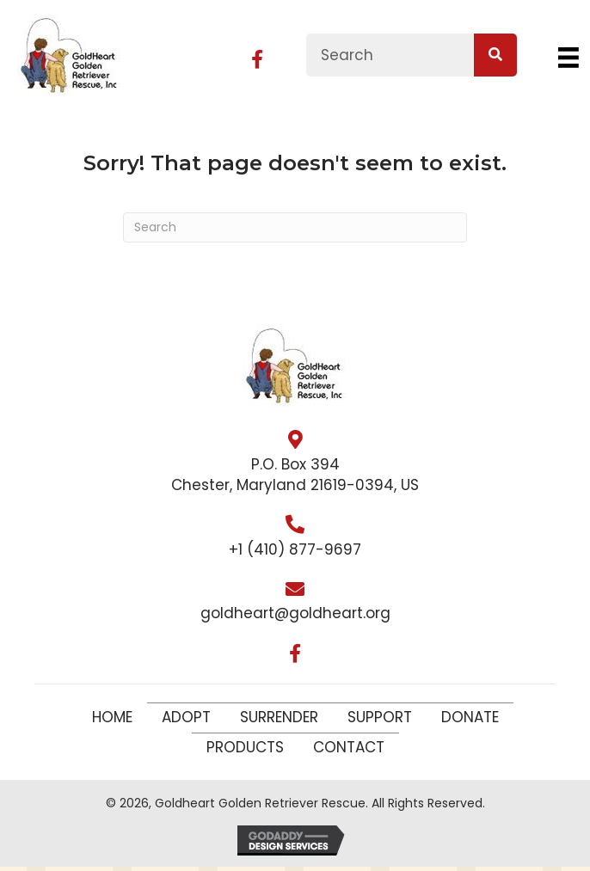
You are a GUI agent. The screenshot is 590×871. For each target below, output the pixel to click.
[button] (257, 59)
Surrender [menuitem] (279, 717)
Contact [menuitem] (348, 747)
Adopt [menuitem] (186, 717)
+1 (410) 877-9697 (295, 549)
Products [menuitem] (245, 747)
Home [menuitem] (112, 717)
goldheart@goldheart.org (295, 613)
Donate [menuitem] (470, 717)
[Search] (295, 227)
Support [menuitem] (379, 717)
